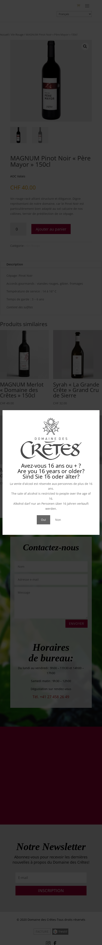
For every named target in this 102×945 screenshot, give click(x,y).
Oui (43, 520)
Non (58, 520)
